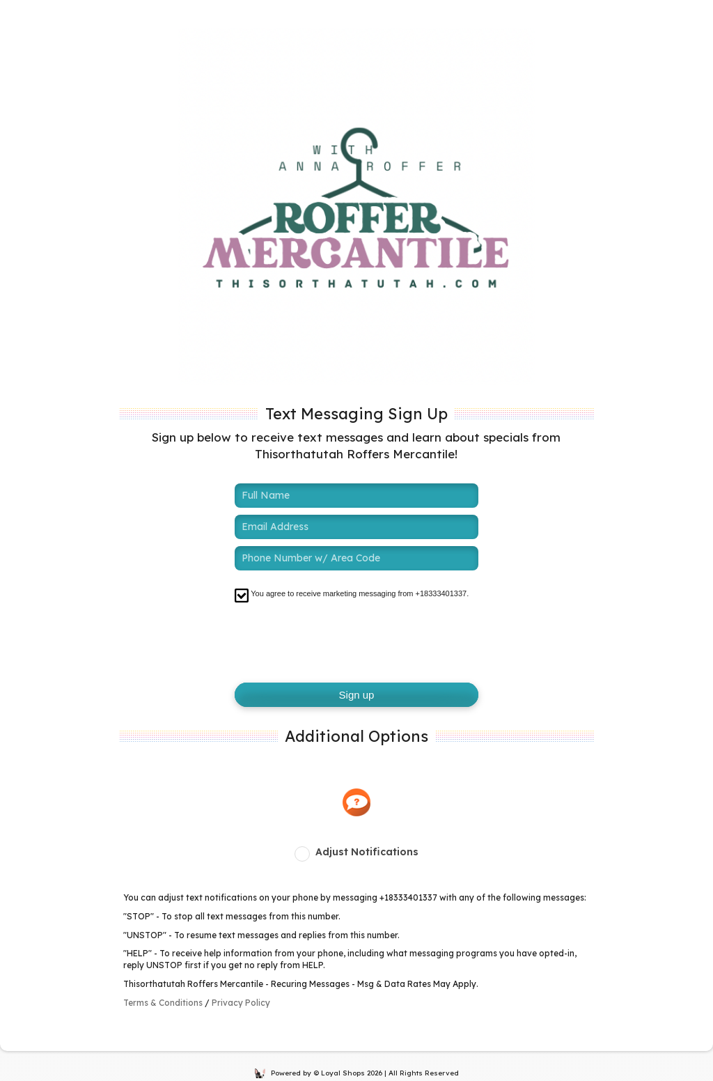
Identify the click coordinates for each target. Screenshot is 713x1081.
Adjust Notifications (366, 851)
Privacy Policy (241, 1002)
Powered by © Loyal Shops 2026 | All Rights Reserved (357, 1073)
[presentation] (340, 641)
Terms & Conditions (163, 1002)
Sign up (357, 695)
